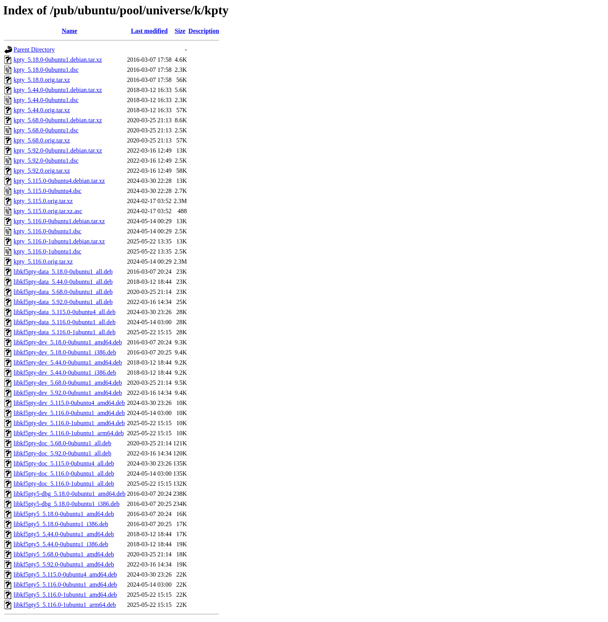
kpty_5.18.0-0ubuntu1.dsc (46, 69)
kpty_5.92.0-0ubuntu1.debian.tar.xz (58, 150)
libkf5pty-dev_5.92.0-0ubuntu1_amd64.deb (68, 392)
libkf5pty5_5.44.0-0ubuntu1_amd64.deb (64, 534)
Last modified (149, 31)
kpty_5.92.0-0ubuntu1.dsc (46, 160)
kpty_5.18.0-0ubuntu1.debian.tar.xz (58, 59)
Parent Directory (34, 49)
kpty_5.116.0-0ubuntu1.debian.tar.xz (59, 221)
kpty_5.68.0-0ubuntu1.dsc (46, 130)
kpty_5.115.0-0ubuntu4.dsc (47, 191)
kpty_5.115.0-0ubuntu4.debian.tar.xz (59, 180)
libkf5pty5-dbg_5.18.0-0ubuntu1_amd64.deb (69, 493)
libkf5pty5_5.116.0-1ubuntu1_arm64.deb (65, 604)
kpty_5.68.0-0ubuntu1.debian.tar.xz (58, 120)
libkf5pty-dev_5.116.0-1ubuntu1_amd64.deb (69, 423)
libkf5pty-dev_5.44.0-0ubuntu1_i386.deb (65, 372)
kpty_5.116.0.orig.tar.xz (43, 261)
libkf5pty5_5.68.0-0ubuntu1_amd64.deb (64, 554)
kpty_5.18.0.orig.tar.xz (42, 79)
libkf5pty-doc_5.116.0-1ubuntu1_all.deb (64, 483)
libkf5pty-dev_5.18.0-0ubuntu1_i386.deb (65, 352)
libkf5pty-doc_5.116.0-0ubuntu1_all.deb (64, 473)
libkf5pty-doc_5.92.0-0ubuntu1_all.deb (62, 453)
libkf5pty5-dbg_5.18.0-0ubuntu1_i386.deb (66, 503)
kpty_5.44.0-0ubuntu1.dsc (46, 100)
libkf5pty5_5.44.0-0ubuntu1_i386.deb (61, 544)
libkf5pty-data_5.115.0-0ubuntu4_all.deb (65, 312)
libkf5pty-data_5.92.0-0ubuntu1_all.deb (63, 302)
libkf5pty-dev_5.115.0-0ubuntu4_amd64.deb (69, 403)
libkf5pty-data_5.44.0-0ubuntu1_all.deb (63, 281)
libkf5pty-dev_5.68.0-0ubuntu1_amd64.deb (68, 382)
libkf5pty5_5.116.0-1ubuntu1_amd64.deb (65, 594)
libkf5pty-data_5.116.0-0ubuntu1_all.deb (65, 322)
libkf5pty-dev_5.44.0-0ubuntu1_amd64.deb (68, 362)
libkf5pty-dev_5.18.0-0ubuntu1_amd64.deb (68, 342)
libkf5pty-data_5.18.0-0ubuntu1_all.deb (63, 271)
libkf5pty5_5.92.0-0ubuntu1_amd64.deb (64, 564)
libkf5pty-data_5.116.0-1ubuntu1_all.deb (65, 332)
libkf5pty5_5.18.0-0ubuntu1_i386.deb (61, 524)
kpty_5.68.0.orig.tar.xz (42, 140)
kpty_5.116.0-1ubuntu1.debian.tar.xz (59, 241)
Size (180, 31)
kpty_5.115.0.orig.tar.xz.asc (48, 211)
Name (69, 31)
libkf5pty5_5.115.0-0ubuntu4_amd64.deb (65, 574)
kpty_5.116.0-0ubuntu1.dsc (47, 231)
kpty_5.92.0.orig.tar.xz (42, 170)
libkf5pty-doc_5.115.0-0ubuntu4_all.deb (64, 463)
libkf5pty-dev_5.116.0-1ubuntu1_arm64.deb (69, 433)
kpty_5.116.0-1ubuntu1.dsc (47, 251)
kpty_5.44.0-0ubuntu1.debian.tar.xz (58, 90)
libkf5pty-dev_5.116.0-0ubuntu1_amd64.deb (69, 413)
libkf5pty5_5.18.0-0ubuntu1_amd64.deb (64, 514)
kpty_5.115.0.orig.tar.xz (43, 201)
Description (203, 31)
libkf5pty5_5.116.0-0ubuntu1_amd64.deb (65, 584)
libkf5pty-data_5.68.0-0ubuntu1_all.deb (63, 291)
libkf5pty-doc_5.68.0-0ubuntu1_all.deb (62, 443)
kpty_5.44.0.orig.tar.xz (42, 110)
